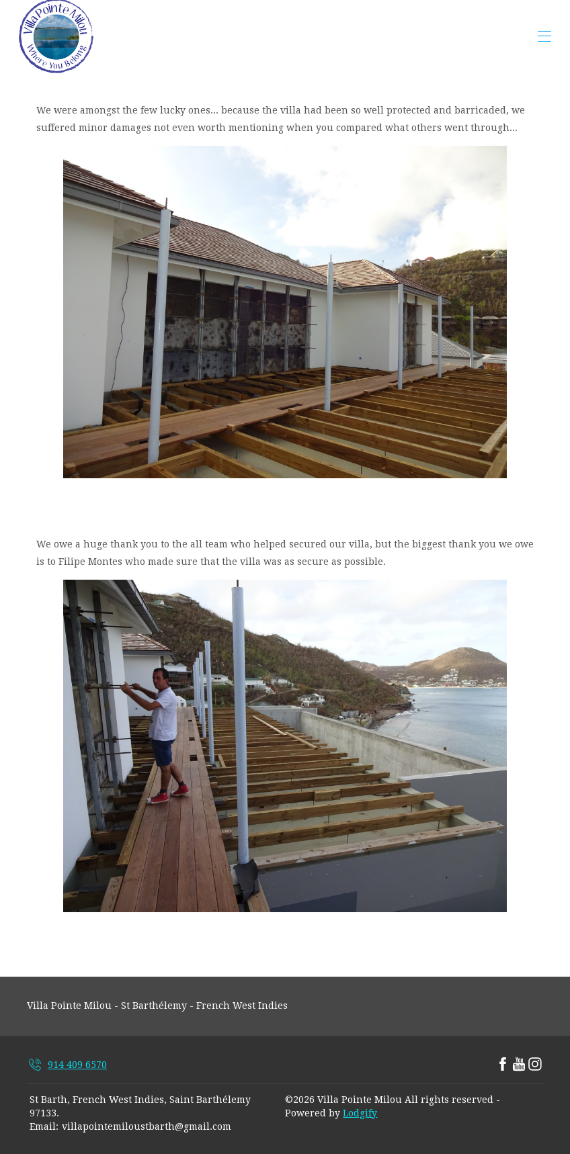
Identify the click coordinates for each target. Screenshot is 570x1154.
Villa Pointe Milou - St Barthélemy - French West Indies (157, 1005)
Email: (44, 1126)
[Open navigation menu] (544, 36)
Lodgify (360, 1113)
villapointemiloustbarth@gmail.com (146, 1126)
